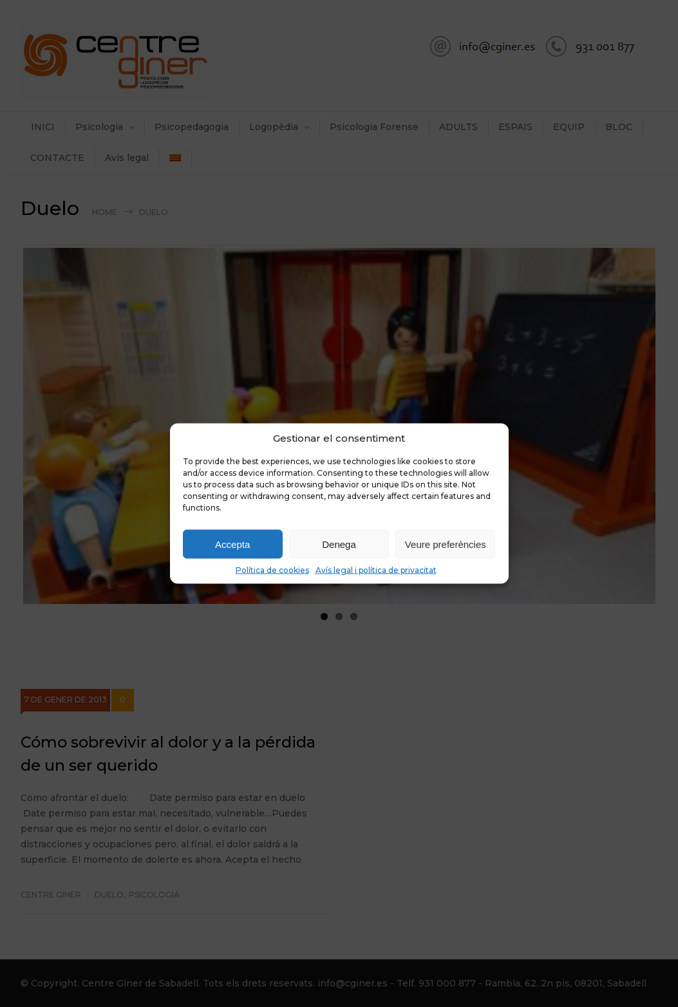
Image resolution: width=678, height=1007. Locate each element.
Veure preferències (445, 543)
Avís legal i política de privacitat (376, 570)
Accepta (232, 543)
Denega (339, 543)
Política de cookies (272, 570)
